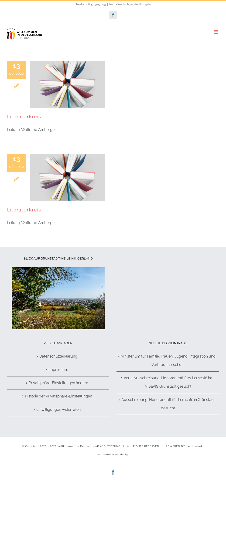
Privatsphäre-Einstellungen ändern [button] (58, 383)
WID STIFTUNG (110, 446)
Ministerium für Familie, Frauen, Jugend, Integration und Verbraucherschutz (168, 360)
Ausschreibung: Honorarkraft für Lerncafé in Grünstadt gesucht (168, 403)
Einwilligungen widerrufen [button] (58, 409)
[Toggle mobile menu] (216, 31)
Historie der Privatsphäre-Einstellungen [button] (58, 396)
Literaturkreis (24, 116)
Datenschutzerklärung (58, 356)
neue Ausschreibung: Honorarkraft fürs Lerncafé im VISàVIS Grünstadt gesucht (168, 382)
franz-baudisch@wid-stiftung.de (130, 4)
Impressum (58, 369)
